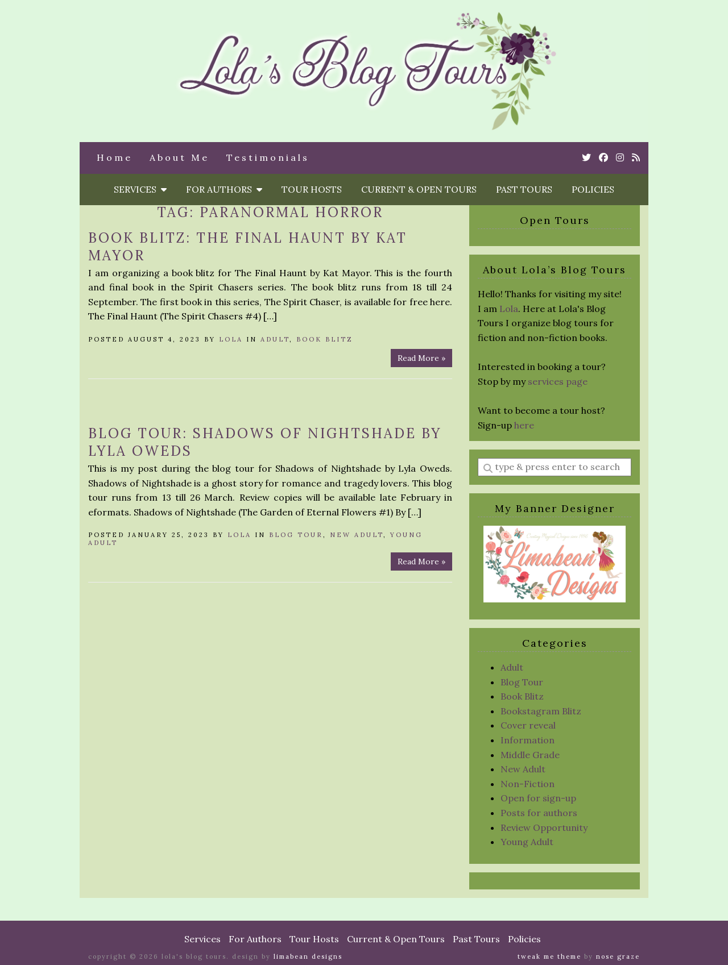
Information (527, 740)
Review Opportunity (544, 827)
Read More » (421, 358)
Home (115, 157)
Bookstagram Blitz (540, 711)
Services (140, 189)
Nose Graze (618, 956)
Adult (274, 339)
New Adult (356, 535)
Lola (231, 339)
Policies (593, 189)
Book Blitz (324, 339)
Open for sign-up (538, 798)
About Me (179, 157)
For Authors (224, 189)
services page (558, 381)
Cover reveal (528, 725)
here (524, 425)
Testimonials (267, 157)
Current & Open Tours (419, 189)
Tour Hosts (312, 189)
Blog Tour (296, 535)
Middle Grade (530, 754)
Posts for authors (538, 812)
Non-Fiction (527, 783)
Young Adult (526, 841)
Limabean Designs (308, 956)
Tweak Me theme (549, 956)
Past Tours (524, 189)
